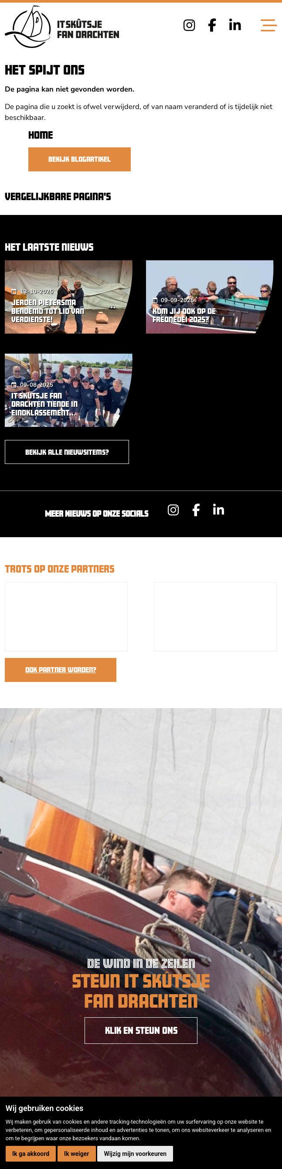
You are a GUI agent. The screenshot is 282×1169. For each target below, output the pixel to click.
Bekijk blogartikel (79, 159)
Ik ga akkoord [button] (30, 1153)
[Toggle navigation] (269, 26)
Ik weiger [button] (76, 1153)
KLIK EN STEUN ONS (141, 1030)
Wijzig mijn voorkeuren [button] (135, 1153)
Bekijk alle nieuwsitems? (67, 452)
